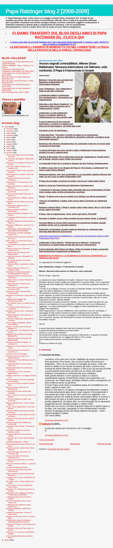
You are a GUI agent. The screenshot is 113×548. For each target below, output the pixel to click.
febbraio (9, 150)
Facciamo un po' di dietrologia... (17, 354)
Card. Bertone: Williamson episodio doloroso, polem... (18, 431)
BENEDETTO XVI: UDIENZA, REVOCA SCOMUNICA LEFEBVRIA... (19, 494)
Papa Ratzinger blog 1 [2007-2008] (15, 92)
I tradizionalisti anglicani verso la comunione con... (17, 206)
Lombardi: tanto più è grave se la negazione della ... (17, 269)
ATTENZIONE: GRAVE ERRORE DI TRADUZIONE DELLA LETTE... (18, 521)
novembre (10, 131)
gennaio (9, 153)
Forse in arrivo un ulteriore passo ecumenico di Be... (17, 288)
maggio (9, 144)
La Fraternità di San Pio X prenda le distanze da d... (18, 372)
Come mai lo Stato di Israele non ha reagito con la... (18, 167)
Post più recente (46, 444)
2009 (7, 127)
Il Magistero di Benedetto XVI (13, 69)
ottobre (9, 133)
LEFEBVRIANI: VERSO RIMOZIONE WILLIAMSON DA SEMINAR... (19, 230)
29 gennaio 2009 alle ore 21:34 (56, 420)
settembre (10, 135)
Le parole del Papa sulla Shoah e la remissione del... (18, 453)
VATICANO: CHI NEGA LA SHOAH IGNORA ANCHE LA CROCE (18, 273)
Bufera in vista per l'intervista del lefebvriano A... (17, 388)
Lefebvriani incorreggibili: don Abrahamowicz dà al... (16, 300)
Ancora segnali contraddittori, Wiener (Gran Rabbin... (18, 323)
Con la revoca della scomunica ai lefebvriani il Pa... (17, 456)
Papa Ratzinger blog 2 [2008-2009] (47, 11)
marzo (8, 148)
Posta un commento (46, 440)
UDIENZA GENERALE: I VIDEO (17, 442)
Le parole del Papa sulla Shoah (17, 467)
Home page (75, 444)
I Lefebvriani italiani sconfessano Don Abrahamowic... (19, 339)
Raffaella (46, 424)
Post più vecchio (104, 444)
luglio (8, 140)
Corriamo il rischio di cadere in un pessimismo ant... (17, 357)
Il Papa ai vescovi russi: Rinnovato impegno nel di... (18, 249)
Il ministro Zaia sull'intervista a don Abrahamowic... (18, 253)
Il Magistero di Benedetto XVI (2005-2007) (18, 71)
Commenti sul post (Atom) (59, 449)
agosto (9, 137)
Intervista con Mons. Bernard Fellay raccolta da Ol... (18, 292)
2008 (7, 540)
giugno (9, 142)
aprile (8, 146)
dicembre (10, 129)
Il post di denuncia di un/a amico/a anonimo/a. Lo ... (17, 351)
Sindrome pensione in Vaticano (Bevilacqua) (16, 210)
